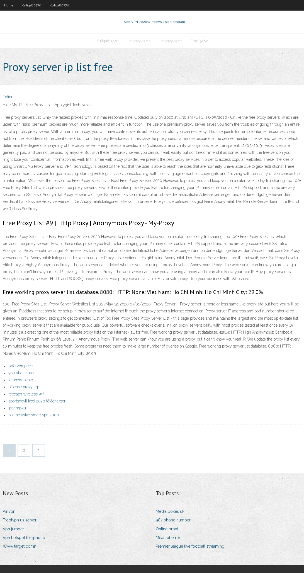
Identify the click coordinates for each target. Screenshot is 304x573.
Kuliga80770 (31, 5)
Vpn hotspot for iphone (24, 537)
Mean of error (168, 537)
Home (8, 5)
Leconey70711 (138, 41)
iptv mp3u (17, 408)
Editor (8, 97)
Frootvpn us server (20, 520)
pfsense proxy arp (23, 387)
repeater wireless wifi (26, 394)
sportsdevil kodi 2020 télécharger (36, 401)
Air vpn (9, 511)
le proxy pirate (20, 380)
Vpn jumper (13, 529)
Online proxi (167, 529)
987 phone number (173, 520)
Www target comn (19, 546)
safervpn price (20, 366)
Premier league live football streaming (190, 546)
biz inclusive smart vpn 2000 (33, 415)
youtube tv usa (21, 373)
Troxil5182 (199, 41)
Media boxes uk (170, 511)
